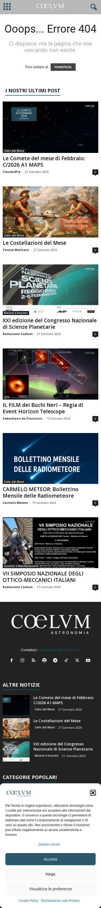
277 (6, 397)
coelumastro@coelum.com (59, 650)
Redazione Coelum (18, 334)
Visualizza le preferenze (50, 888)
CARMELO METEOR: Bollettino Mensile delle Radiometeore (40, 492)
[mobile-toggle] (7, 7)
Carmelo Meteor (15, 503)
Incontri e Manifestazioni (21, 566)
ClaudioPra (11, 172)
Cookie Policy (28, 901)
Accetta (50, 859)
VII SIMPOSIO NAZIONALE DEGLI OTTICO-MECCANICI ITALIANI (43, 577)
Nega (50, 874)
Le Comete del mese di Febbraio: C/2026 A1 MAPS (44, 161)
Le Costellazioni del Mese (34, 242)
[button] (93, 792)
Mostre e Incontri (16, 313)
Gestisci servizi (49, 844)
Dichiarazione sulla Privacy (60, 901)
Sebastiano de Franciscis (22, 418)
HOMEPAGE (63, 67)
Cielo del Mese (14, 151)
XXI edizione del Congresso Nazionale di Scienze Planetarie (50, 323)
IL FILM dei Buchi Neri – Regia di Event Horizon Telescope (43, 408)
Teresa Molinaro (16, 250)
